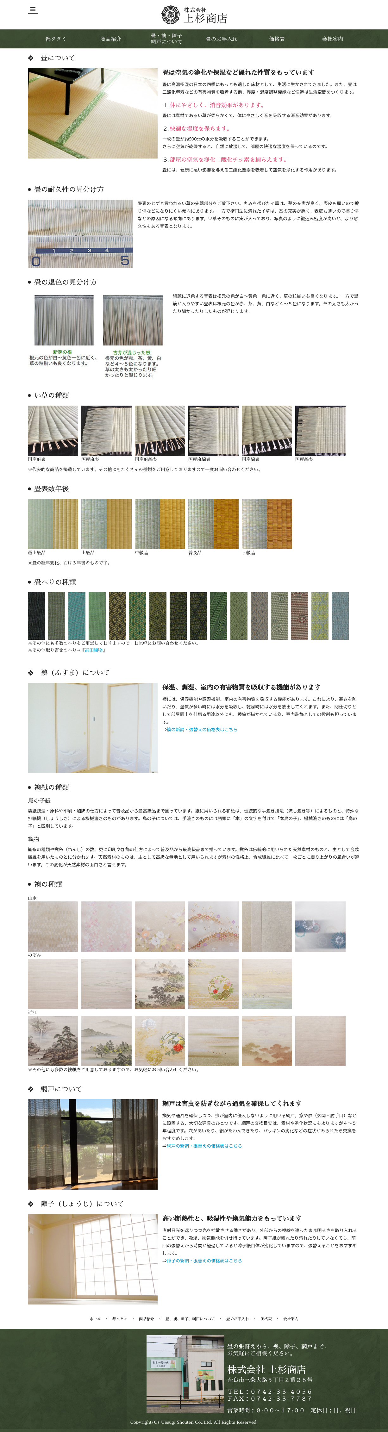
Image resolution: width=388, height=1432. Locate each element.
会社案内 (290, 1319)
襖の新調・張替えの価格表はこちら (202, 729)
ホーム (95, 1319)
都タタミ (120, 1319)
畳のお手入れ (237, 1319)
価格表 (266, 1319)
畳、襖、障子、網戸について (190, 1319)
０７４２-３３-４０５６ (281, 1392)
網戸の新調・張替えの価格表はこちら (204, 1146)
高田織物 (94, 650)
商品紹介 (146, 1319)
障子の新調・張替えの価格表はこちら (204, 1260)
